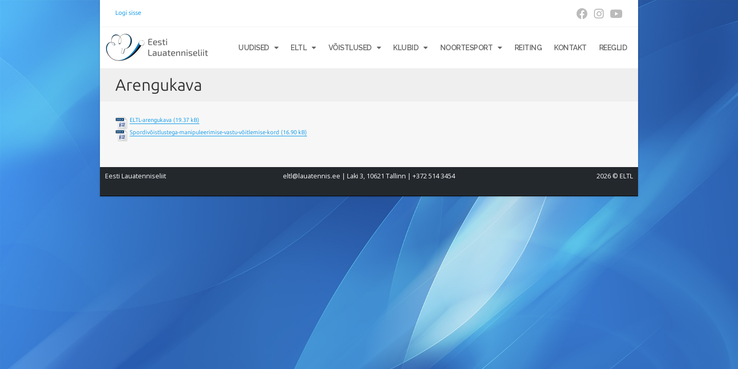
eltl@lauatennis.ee (311, 176)
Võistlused (355, 47)
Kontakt (570, 48)
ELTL (303, 47)
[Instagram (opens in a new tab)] (599, 13)
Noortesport (471, 47)
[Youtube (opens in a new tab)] (615, 13)
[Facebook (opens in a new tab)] (582, 13)
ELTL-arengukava (151, 120)
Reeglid (613, 48)
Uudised (258, 47)
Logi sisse (128, 12)
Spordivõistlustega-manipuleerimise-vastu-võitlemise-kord (204, 132)
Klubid (410, 47)
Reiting (528, 48)
